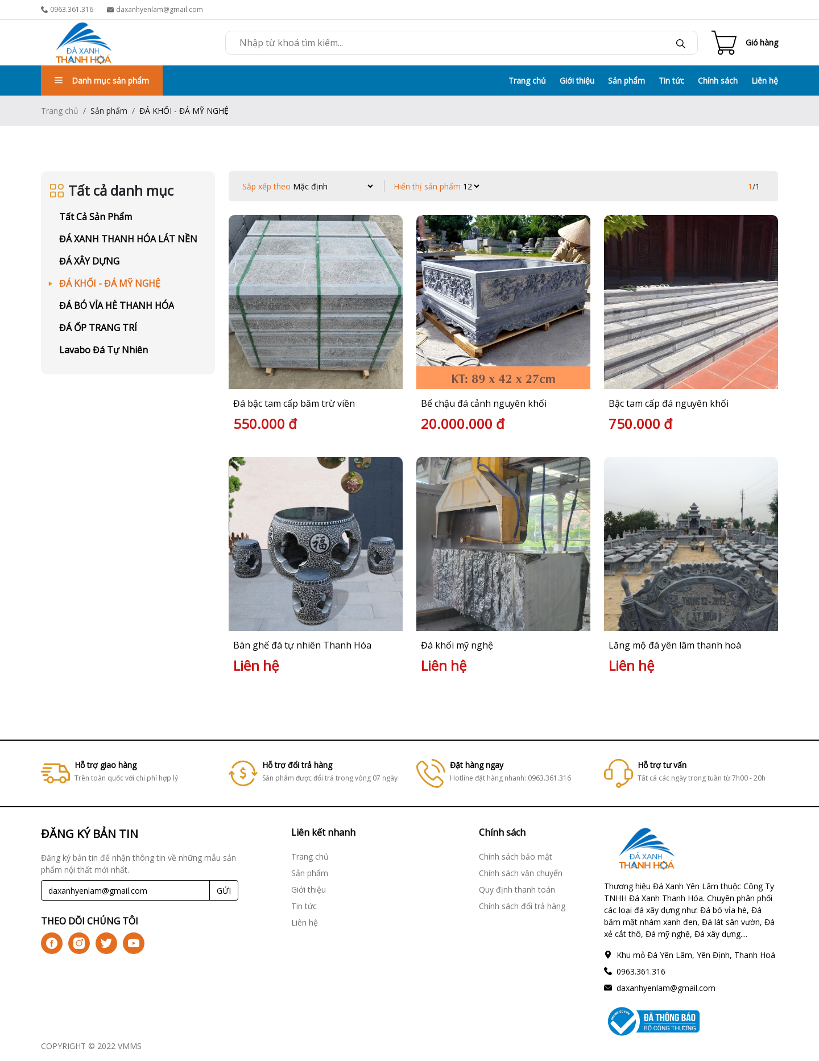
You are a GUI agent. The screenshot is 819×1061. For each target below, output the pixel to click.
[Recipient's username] (125, 890)
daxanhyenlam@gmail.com (155, 9)
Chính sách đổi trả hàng (522, 906)
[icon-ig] (79, 943)
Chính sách (718, 80)
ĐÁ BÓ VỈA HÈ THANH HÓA (116, 305)
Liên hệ (764, 80)
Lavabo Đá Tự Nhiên (103, 350)
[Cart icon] (745, 42)
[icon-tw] (106, 943)
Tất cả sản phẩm (95, 216)
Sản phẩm (626, 80)
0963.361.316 (67, 9)
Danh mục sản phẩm (102, 80)
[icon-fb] (52, 943)
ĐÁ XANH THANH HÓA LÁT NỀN (128, 239)
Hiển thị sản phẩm (427, 186)
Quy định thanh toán (517, 889)
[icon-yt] (133, 943)
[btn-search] (681, 42)
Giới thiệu (577, 80)
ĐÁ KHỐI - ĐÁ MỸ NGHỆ (109, 283)
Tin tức (671, 80)
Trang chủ (527, 80)
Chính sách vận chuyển (520, 873)
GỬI (224, 890)
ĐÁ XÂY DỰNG (89, 261)
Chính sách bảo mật (515, 856)
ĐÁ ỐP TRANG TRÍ (98, 327)
